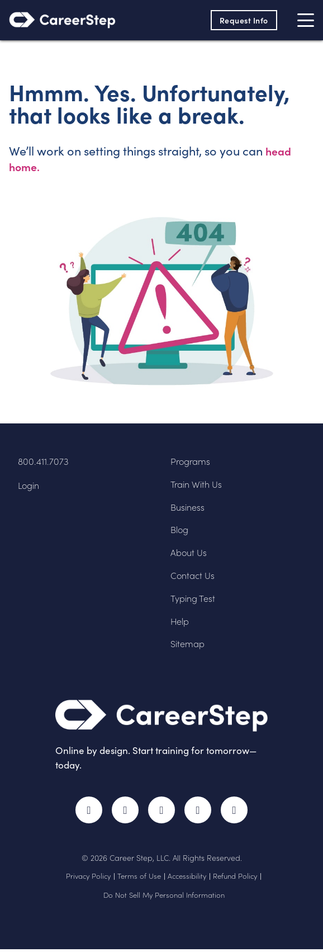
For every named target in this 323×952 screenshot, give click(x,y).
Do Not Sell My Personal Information (164, 897)
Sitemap (189, 645)
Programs (191, 462)
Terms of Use (139, 878)
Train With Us (198, 485)
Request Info (242, 20)
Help (180, 622)
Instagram (162, 812)
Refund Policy (235, 878)
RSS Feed (239, 817)
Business (188, 508)
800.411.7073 (43, 462)
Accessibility (187, 878)
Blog (180, 530)
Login (29, 486)
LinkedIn (200, 812)
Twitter (124, 812)
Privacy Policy (88, 878)
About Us (190, 553)
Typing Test (193, 599)
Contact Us (193, 576)
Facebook (86, 812)
